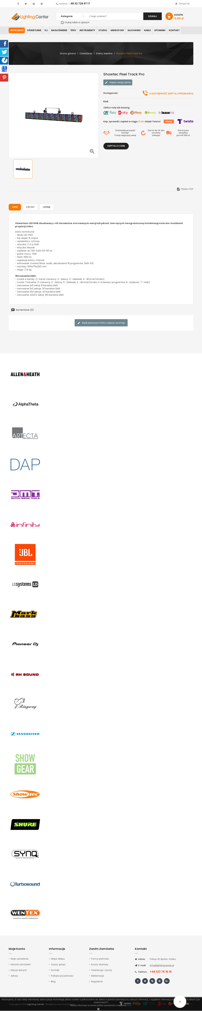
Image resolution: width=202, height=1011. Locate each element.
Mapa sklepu (58, 959)
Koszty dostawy (99, 965)
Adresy (14, 976)
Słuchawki (139, 30)
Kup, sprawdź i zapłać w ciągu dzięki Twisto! (132, 121)
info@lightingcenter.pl (162, 965)
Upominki (166, 30)
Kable (153, 30)
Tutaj (117, 135)
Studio (106, 30)
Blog (53, 982)
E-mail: (140, 965)
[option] (22, 169)
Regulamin (97, 982)
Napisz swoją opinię (118, 82)
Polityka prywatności (62, 976)
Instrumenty (90, 30)
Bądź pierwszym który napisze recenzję (101, 323)
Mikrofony (121, 30)
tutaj (129, 1005)
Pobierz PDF (184, 189)
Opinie (46, 207)
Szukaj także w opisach (75, 22)
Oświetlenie (35, 30)
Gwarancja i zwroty (101, 970)
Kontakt (181, 30)
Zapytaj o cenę (116, 146)
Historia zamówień (21, 965)
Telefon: (141, 972)
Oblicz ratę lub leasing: (116, 107)
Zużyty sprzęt (58, 965)
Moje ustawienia (19, 959)
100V (76, 30)
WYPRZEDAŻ (17, 30)
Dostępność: (110, 93)
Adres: (140, 959)
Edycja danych (19, 970)
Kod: (106, 101)
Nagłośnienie (61, 30)
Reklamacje (97, 976)
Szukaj (152, 16)
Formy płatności (100, 959)
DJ (47, 30)
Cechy (30, 207)
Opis (15, 207)
